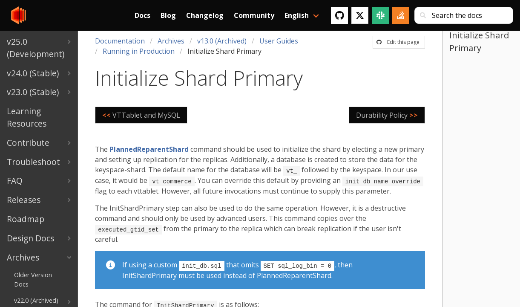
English (296, 15)
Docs (142, 15)
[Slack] (380, 15)
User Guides (278, 41)
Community (254, 15)
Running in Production (139, 51)
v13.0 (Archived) (222, 41)
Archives (171, 41)
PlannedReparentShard (149, 149)
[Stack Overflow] (400, 15)
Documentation (120, 41)
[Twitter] (359, 15)
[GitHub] (339, 15)
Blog (168, 15)
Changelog (205, 15)
